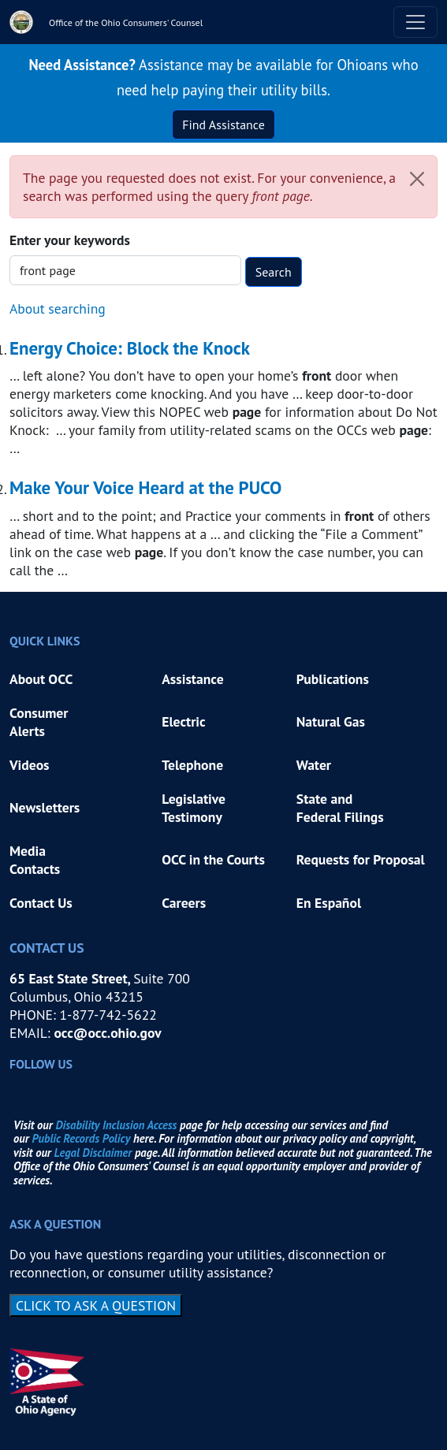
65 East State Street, (71, 978)
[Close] (417, 179)
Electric (184, 721)
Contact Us (41, 903)
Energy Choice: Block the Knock (129, 347)
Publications (332, 679)
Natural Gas (330, 721)
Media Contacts (34, 860)
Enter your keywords (69, 240)
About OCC (41, 679)
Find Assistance (223, 124)
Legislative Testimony (195, 808)
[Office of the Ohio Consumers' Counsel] (106, 22)
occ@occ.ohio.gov (107, 1033)
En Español (328, 903)
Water (313, 765)
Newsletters (44, 807)
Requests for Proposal (360, 859)
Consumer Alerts (38, 722)
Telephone (192, 765)
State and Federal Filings (340, 808)
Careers (184, 903)
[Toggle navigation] (415, 22)
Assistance (192, 679)
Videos (29, 765)
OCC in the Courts (213, 859)
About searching (57, 308)
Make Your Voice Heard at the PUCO (145, 487)
